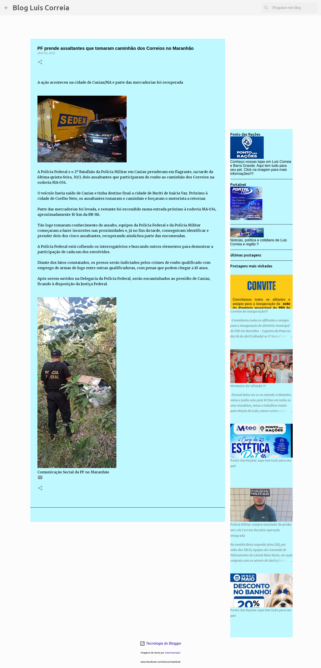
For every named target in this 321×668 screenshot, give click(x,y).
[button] (40, 62)
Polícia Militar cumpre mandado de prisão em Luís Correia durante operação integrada (261, 530)
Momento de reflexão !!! (248, 386)
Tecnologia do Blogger (160, 643)
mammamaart (172, 652)
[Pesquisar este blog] (294, 7)
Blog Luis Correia (40, 8)
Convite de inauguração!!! (249, 311)
